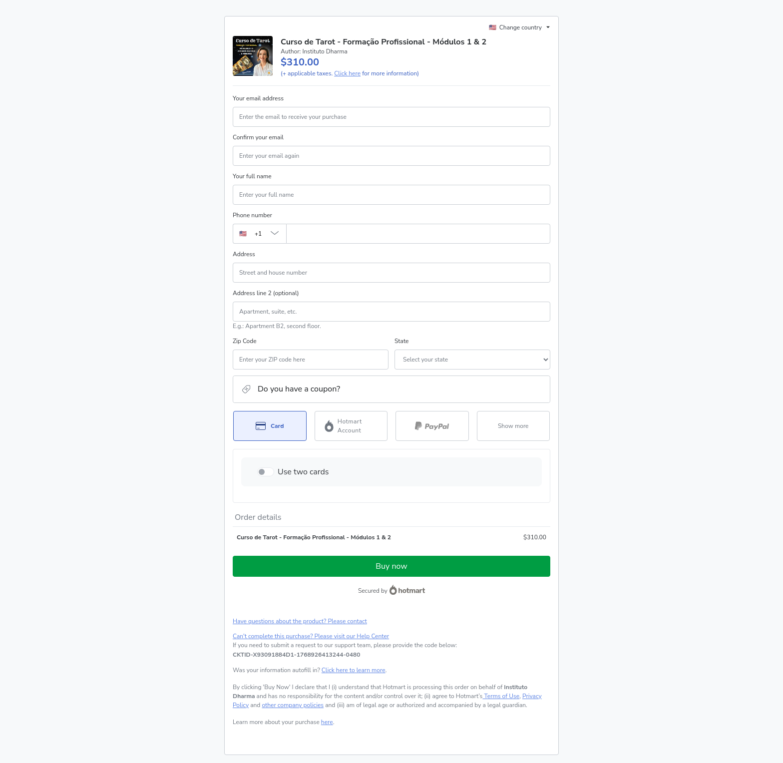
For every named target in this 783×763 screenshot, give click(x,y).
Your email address (258, 98)
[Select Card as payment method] (270, 425)
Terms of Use (500, 696)
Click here (347, 73)
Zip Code (245, 341)
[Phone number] (418, 234)
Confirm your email (258, 137)
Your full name (252, 176)
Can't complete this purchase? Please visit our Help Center (311, 636)
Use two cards (303, 471)
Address (244, 254)
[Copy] (296, 655)
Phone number (252, 215)
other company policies (293, 705)
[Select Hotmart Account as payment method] (351, 425)
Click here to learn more (354, 670)
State (401, 341)
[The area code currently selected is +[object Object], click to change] (259, 234)
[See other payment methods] (513, 425)
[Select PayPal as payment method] (432, 425)
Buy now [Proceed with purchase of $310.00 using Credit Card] (391, 566)
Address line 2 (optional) (266, 293)
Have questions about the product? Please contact (300, 621)
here (327, 722)
